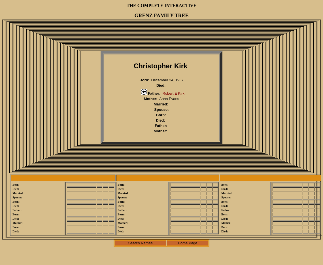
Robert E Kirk (173, 93)
